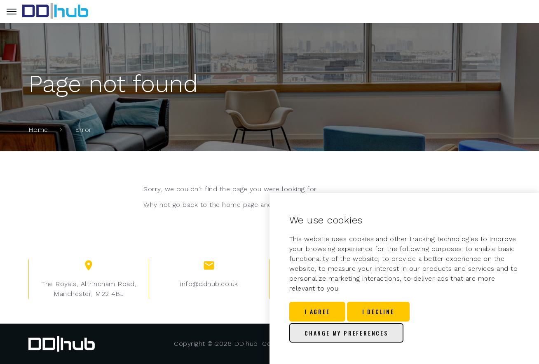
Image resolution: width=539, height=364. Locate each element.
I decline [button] (378, 311)
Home (38, 130)
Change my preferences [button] (346, 333)
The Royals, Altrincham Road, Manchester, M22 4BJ (88, 289)
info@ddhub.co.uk (209, 284)
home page (240, 205)
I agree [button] (317, 311)
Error (83, 130)
